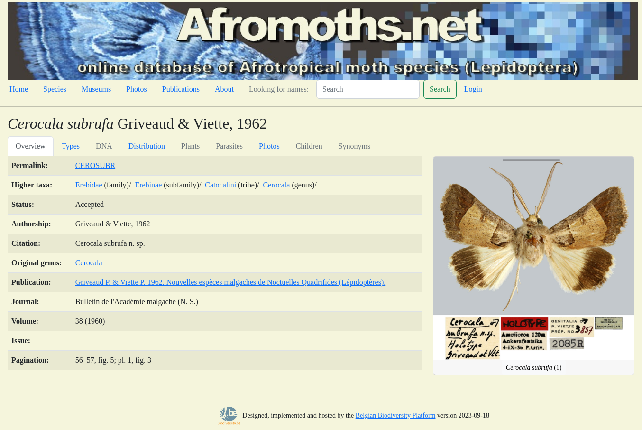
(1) (534, 367)
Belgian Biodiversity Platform (396, 415)
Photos (136, 89)
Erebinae (148, 185)
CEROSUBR (95, 165)
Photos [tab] (269, 146)
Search (440, 89)
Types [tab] (71, 146)
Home (18, 89)
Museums (96, 89)
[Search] (368, 89)
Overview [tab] (31, 146)
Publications (181, 89)
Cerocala (276, 185)
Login (473, 89)
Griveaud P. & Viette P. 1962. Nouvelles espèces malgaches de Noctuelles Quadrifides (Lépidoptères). (230, 282)
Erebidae (88, 185)
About (224, 89)
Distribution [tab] (146, 146)
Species (54, 89)
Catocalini (220, 185)
